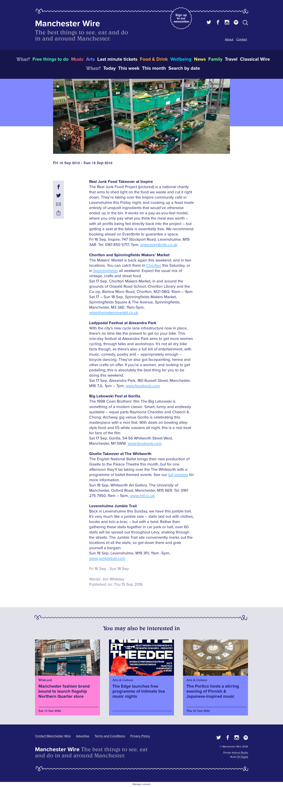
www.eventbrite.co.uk (158, 244)
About (229, 39)
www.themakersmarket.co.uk (113, 312)
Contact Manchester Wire (53, 736)
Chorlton (153, 265)
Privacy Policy (140, 736)
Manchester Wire (67, 23)
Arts (90, 59)
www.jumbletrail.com (107, 558)
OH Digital (242, 756)
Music (77, 59)
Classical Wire (255, 59)
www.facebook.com (143, 385)
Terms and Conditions (110, 736)
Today (109, 68)
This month (154, 68)
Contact (241, 39)
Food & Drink (154, 59)
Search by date (184, 68)
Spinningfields (105, 270)
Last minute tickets (117, 59)
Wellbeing (180, 59)
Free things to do (50, 59)
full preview (178, 474)
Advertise (82, 736)
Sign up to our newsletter (181, 18)
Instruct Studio (240, 752)
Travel (231, 59)
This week (129, 68)
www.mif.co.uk (142, 495)
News (200, 59)
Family (215, 59)
